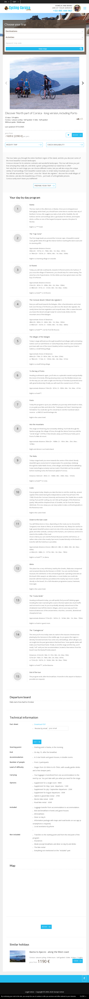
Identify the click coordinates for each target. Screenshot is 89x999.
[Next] (82, 83)
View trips (43, 49)
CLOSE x (83, 996)
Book (75, 135)
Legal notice (29, 992)
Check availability (56, 145)
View (76, 961)
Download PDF (40, 724)
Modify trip (11, 145)
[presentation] (50, 735)
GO (35, 742)
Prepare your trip (43, 186)
